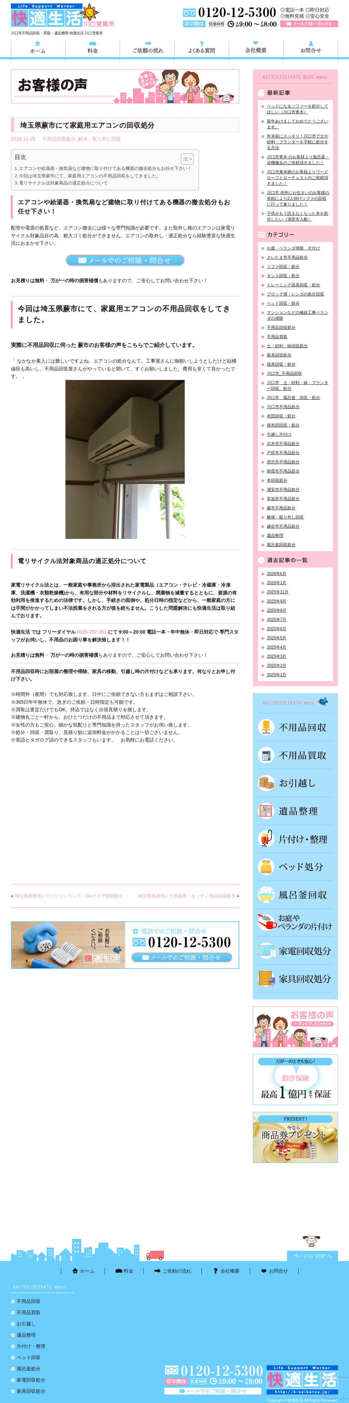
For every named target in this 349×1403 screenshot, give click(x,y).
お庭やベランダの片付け (295, 922)
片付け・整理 (295, 838)
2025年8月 (276, 610)
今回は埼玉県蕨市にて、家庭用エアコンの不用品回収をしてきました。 (90, 176)
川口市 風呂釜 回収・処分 (293, 397)
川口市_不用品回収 (284, 373)
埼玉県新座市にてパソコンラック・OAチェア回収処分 (69, 895)
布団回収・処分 (281, 416)
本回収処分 (277, 480)
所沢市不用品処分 (283, 462)
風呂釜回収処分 (281, 544)
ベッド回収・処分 (283, 303)
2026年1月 (276, 582)
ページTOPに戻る (312, 1256)
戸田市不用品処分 (283, 452)
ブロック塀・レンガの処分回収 (295, 294)
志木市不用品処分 (283, 443)
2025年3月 (276, 656)
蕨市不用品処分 (281, 508)
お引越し (295, 783)
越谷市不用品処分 (283, 526)
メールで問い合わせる (309, 23)
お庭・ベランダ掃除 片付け (293, 248)
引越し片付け (279, 434)
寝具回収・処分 (281, 364)
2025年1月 (276, 674)
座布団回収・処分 (283, 425)
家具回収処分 (279, 355)
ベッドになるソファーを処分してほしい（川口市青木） (297, 109)
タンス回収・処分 (283, 275)
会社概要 (256, 50)
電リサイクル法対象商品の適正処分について (63, 183)
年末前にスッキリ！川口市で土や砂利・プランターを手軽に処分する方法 (297, 142)
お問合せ (311, 50)
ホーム (38, 50)
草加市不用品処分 (283, 498)
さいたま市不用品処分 (287, 257)
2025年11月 (278, 592)
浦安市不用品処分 (283, 489)
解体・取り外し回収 (99, 139)
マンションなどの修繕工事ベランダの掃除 (297, 315)
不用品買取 (277, 336)
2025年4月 (276, 647)
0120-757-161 (92, 632)
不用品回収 (295, 727)
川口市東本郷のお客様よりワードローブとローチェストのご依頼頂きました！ (297, 178)
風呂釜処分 (295, 894)
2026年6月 (276, 573)
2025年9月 (276, 601)
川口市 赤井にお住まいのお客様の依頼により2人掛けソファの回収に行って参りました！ (298, 198)
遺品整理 (275, 535)
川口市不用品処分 (283, 406)
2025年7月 (276, 619)
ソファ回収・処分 (283, 266)
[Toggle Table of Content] (184, 159)
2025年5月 (276, 638)
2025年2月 (276, 665)
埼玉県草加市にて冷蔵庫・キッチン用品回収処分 (187, 895)
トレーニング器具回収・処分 (293, 285)
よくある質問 (201, 50)
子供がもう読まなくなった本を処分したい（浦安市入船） (297, 216)
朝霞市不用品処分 (283, 471)
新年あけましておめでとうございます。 (297, 124)
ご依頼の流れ (147, 50)
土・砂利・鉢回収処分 (287, 346)
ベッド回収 (295, 866)
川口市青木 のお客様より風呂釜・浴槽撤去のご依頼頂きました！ (298, 160)
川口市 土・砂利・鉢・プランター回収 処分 (297, 385)
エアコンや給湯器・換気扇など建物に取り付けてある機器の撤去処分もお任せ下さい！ (105, 168)
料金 (92, 50)
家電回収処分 (295, 950)
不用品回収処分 (59, 139)
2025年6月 (276, 628)
